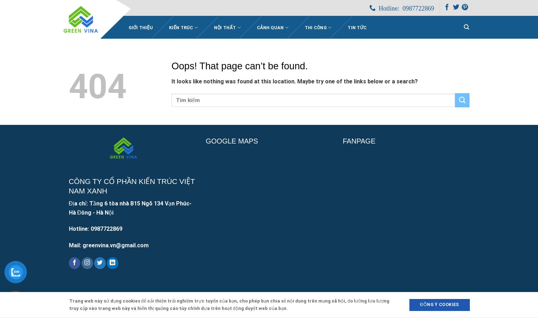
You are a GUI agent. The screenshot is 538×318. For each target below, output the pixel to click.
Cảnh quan (273, 27)
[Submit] (462, 100)
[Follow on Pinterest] (465, 8)
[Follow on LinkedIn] (112, 263)
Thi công (318, 27)
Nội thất (227, 27)
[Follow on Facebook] (447, 8)
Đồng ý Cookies (439, 304)
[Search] (466, 27)
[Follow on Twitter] (456, 8)
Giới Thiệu (141, 27)
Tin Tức (357, 27)
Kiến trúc (183, 27)
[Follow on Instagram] (87, 263)
